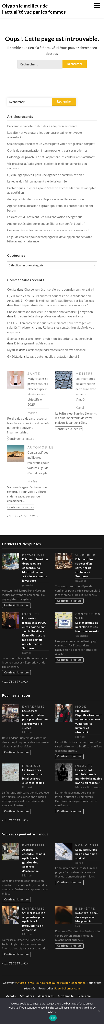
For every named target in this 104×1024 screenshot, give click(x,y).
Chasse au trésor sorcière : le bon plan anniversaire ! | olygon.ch (50, 312)
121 (33, 516)
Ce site (11, 289)
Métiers (84, 373)
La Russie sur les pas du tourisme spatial (86, 854)
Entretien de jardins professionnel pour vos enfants (48, 316)
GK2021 (13, 356)
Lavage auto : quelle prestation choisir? (52, 356)
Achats (11, 996)
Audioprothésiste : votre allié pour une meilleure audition (45, 199)
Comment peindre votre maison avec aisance (56, 350)
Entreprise (33, 706)
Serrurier (85, 555)
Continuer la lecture (20, 438)
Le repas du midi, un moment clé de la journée (37, 181)
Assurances (46, 996)
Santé (33, 373)
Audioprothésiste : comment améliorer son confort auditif (46, 223)
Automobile (40, 447)
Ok (53, 1018)
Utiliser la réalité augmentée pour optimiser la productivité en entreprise (33, 921)
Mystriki (13, 350)
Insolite (31, 614)
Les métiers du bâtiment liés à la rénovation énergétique (44, 217)
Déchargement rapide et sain (33, 343)
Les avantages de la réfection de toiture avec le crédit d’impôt (86, 389)
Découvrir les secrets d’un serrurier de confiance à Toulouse (84, 567)
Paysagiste (33, 555)
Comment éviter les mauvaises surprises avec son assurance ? (48, 230)
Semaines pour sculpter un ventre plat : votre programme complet (51, 144)
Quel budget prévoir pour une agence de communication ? (45, 175)
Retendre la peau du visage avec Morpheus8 (86, 917)
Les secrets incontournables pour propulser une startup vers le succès (35, 719)
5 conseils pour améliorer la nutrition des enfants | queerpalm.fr (49, 338)
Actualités (27, 996)
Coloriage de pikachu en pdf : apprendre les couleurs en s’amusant (51, 157)
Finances (31, 765)
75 (16, 516)
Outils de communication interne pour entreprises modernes (47, 150)
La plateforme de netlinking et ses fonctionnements (87, 627)
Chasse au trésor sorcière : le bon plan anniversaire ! (59, 289)
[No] (99, 1011)
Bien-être (85, 908)
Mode (80, 706)
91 (24, 681)
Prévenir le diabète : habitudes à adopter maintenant (42, 126)
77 (25, 516)
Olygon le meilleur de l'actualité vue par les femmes (34, 9)
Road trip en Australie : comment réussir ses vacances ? (51, 305)
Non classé (87, 845)
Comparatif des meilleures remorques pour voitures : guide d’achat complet (38, 463)
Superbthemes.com (67, 988)
